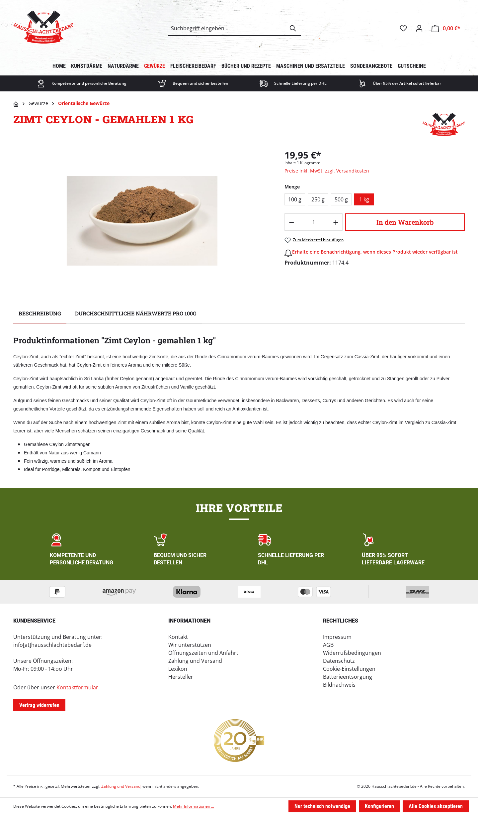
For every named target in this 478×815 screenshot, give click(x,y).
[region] (142, 220)
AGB (328, 644)
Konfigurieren (379, 806)
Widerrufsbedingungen (352, 652)
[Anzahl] (313, 222)
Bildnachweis (339, 684)
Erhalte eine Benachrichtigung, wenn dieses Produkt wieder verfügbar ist (375, 252)
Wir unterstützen (189, 644)
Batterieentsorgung (347, 676)
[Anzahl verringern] (291, 222)
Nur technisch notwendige (322, 806)
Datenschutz (339, 660)
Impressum (337, 636)
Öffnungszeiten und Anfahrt (203, 652)
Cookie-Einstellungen (349, 668)
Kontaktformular (77, 687)
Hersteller (180, 676)
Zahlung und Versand (195, 660)
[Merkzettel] (403, 28)
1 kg (364, 199)
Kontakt (178, 636)
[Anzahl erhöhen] (336, 222)
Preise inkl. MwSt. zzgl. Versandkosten (326, 171)
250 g (318, 199)
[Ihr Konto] (419, 28)
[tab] (39, 313)
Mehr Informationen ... (193, 806)
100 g (294, 199)
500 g (341, 199)
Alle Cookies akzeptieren (436, 806)
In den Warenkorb (405, 222)
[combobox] (227, 28)
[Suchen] (293, 28)
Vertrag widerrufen (39, 705)
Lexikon (177, 668)
